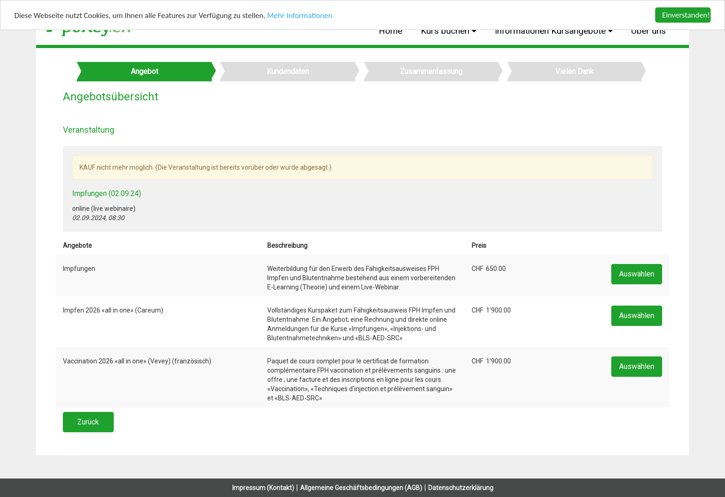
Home (390, 30)
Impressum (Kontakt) (263, 487)
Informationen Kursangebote (551, 30)
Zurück (88, 421)
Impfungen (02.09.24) (106, 193)
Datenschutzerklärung (460, 487)
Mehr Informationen (299, 15)
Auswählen (636, 274)
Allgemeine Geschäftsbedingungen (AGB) (361, 487)
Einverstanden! (686, 15)
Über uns (648, 30)
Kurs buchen (446, 30)
